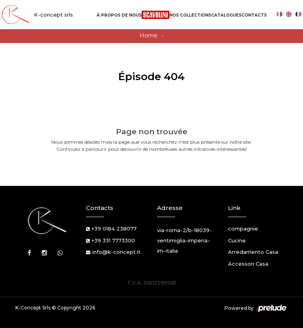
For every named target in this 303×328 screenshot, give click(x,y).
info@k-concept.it (116, 252)
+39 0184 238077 (114, 228)
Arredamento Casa (253, 252)
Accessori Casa (248, 264)
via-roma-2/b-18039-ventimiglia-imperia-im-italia (184, 240)
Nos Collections (190, 15)
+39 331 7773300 (113, 240)
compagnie (243, 228)
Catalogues (226, 15)
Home (148, 35)
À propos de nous (119, 15)
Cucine (237, 240)
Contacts (254, 15)
